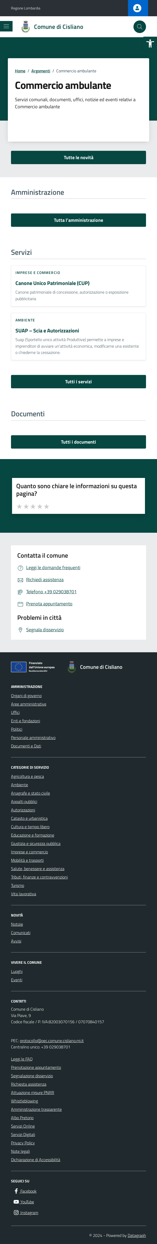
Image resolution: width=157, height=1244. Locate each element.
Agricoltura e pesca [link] (27, 776)
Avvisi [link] (16, 941)
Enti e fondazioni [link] (25, 721)
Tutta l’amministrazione (78, 220)
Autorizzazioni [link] (23, 810)
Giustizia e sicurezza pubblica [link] (35, 843)
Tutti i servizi (78, 381)
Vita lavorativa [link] (23, 894)
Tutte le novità (78, 157)
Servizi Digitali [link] (23, 1134)
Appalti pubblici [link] (24, 801)
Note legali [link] (20, 1151)
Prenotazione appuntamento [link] (36, 1067)
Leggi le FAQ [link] (22, 1059)
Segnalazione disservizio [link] (32, 1076)
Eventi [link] (16, 980)
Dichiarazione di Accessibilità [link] (35, 1159)
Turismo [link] (17, 885)
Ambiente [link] (25, 320)
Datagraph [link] (137, 1235)
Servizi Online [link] (23, 1126)
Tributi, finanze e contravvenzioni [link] (39, 877)
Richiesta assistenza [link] (28, 1084)
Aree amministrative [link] (28, 704)
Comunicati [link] (20, 932)
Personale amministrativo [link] (33, 737)
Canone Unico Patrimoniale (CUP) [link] (52, 283)
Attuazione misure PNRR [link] (32, 1092)
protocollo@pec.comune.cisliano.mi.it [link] (52, 1040)
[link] (150, 43)
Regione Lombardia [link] (25, 8)
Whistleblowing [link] (24, 1101)
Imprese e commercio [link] (37, 272)
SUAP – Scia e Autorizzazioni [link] (47, 330)
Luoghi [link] (17, 971)
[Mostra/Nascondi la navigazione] (6, 26)
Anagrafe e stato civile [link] (30, 793)
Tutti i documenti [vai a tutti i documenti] (78, 441)
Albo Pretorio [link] (22, 1117)
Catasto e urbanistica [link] (29, 818)
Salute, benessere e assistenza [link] (37, 868)
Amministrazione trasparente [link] (36, 1109)
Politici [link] (16, 729)
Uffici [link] (15, 712)
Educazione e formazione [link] (32, 835)
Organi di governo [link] (26, 695)
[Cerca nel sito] (139, 26)
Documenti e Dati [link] (26, 746)
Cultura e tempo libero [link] (30, 826)
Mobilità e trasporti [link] (27, 860)
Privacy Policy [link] (23, 1143)
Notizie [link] (17, 924)
